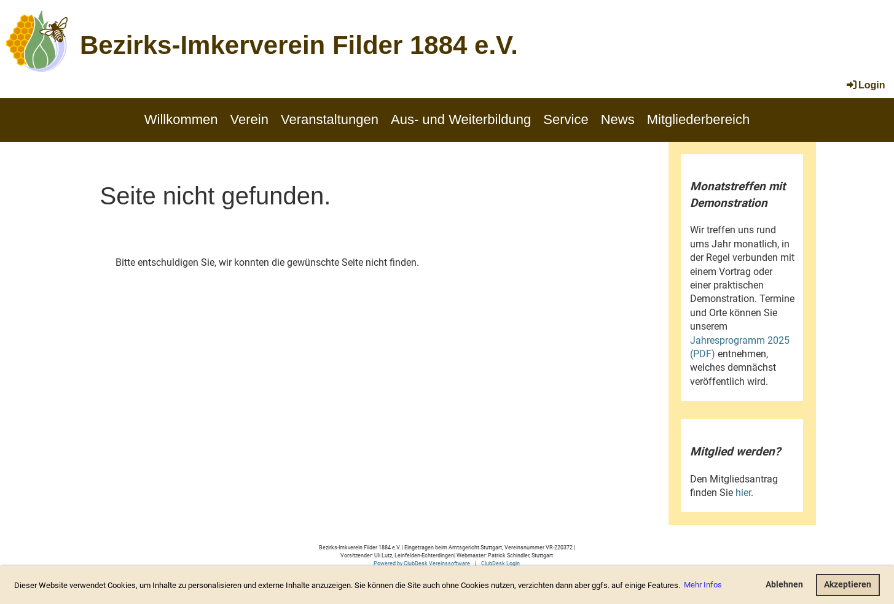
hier (743, 492)
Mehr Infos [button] (703, 584)
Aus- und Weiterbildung (461, 119)
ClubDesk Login (500, 563)
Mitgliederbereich (698, 119)
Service (565, 119)
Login (865, 85)
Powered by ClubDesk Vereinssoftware (422, 563)
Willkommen (181, 119)
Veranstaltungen (329, 119)
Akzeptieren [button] (847, 584)
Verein (249, 119)
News (618, 119)
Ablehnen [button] (784, 584)
